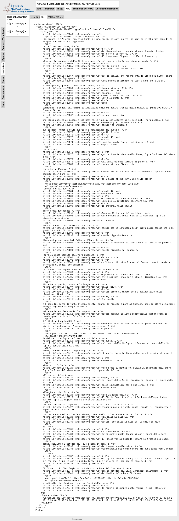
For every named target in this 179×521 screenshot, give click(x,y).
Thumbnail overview (83, 9)
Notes (3, 80)
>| (62, 17)
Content (3, 46)
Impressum (77, 519)
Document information (107, 9)
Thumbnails (3, 34)
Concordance (3, 92)
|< (37, 17)
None (3, 104)
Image (60, 9)
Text (39, 9)
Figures (3, 56)
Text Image (49, 9)
